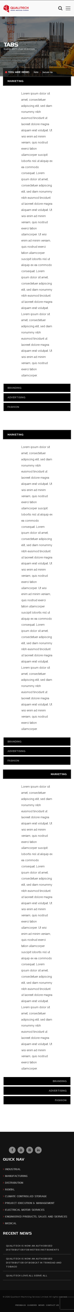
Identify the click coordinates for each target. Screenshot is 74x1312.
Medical (10, 1223)
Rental (10, 1189)
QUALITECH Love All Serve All (26, 1275)
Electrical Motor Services (24, 1209)
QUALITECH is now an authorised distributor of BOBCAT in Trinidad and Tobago (33, 1262)
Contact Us (52, 1305)
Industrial (13, 1169)
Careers (32, 1305)
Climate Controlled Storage (26, 1196)
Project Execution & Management (29, 1203)
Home (36, 72)
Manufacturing (16, 1176)
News (41, 1305)
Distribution (14, 1182)
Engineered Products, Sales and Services (36, 1216)
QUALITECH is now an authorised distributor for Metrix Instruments (32, 1247)
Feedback (20, 1305)
